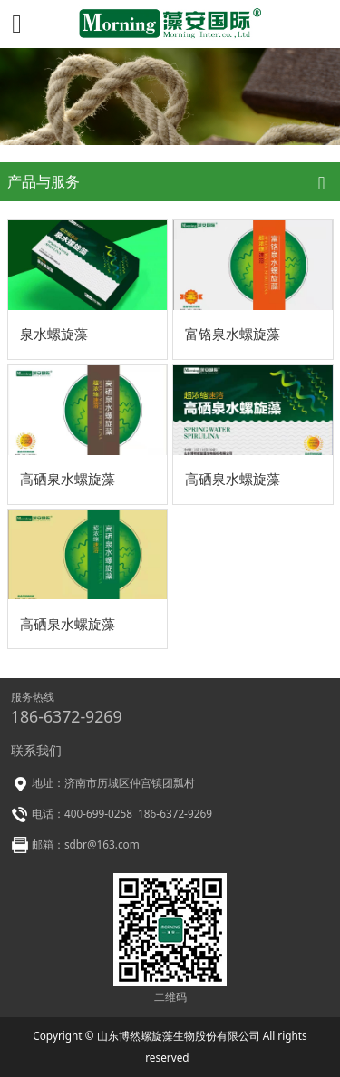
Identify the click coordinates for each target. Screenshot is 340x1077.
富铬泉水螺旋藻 (232, 334)
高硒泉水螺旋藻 (67, 479)
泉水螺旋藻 (54, 334)
